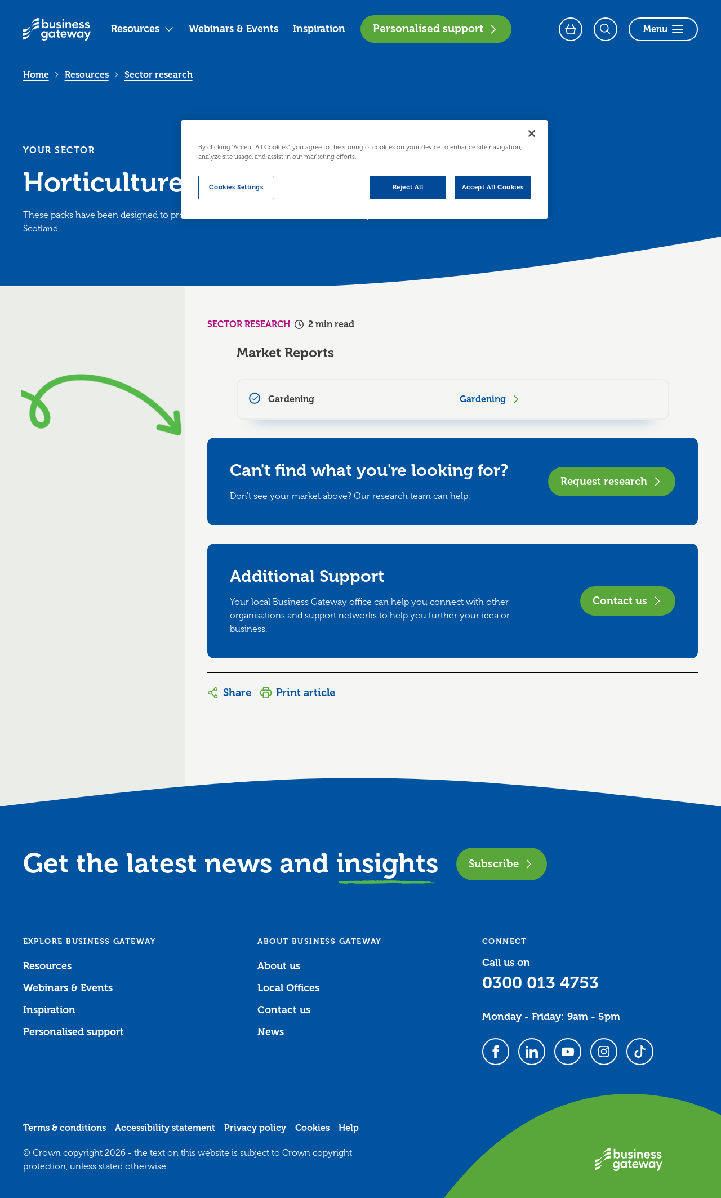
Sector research (158, 75)
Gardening (491, 399)
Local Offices (288, 988)
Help (349, 1128)
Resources (142, 28)
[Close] (531, 133)
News (270, 1031)
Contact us (628, 601)
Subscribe (502, 864)
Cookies (312, 1128)
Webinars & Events (233, 28)
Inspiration (319, 28)
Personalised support (436, 29)
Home (36, 75)
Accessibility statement (165, 1128)
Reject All (408, 187)
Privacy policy (255, 1128)
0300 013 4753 (540, 982)
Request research (611, 481)
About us (278, 966)
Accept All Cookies (492, 187)
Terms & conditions (64, 1128)
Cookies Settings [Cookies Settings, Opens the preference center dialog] (236, 187)
